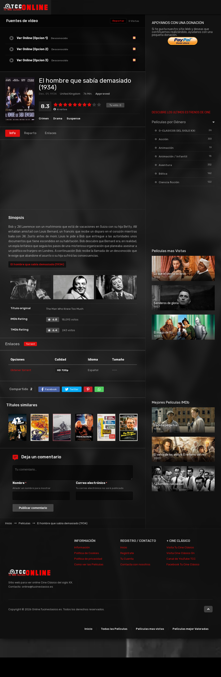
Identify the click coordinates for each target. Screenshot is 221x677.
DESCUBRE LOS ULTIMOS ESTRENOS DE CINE (181, 112)
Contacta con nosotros (135, 564)
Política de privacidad (88, 558)
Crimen (44, 118)
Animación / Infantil (173, 156)
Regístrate (127, 553)
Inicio (123, 547)
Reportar (118, 20)
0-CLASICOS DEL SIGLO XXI (177, 130)
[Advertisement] (72, 174)
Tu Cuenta (127, 558)
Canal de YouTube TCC (181, 558)
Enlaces (50, 133)
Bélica (163, 173)
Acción (163, 139)
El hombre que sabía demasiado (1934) (37, 264)
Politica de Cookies (86, 553)
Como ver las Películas (88, 564)
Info (12, 133)
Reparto (30, 133)
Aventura (165, 165)
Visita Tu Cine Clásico (180, 547)
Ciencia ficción (169, 182)
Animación (166, 147)
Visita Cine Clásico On (180, 553)
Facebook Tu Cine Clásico (182, 564)
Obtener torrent (20, 370)
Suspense (73, 118)
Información (82, 547)
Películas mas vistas (150, 628)
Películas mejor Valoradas (190, 628)
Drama (57, 118)
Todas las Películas (114, 628)
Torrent (30, 343)
